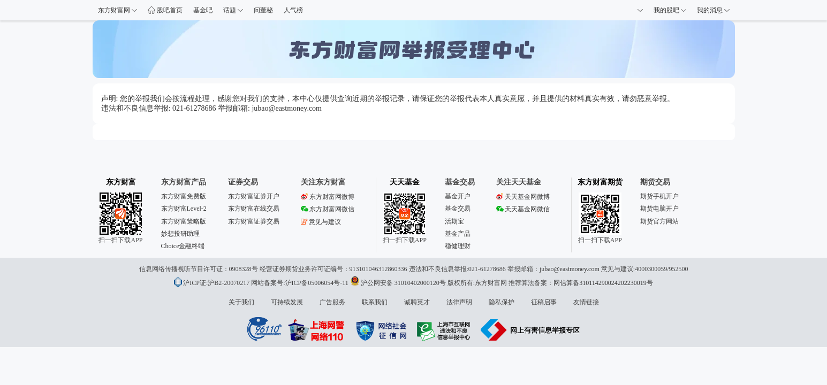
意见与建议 (321, 222)
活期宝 (454, 221)
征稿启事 (544, 302)
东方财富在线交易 (253, 208)
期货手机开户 (659, 196)
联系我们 (375, 302)
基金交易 (458, 208)
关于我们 (241, 302)
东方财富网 (117, 10)
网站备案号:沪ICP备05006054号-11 (300, 283)
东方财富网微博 (327, 197)
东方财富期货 (600, 182)
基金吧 (203, 10)
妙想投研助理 (180, 233)
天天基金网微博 (523, 197)
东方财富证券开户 (253, 196)
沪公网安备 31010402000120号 (398, 283)
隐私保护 (501, 302)
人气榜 (293, 10)
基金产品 (458, 233)
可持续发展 (287, 302)
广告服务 (332, 302)
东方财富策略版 (183, 221)
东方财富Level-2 (184, 208)
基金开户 (458, 196)
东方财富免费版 (183, 196)
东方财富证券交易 (253, 221)
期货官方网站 (659, 221)
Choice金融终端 (183, 246)
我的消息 (713, 10)
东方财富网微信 (327, 209)
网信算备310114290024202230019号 (603, 283)
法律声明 (459, 302)
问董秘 (263, 10)
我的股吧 (670, 10)
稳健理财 (458, 246)
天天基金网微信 (523, 209)
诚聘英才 (417, 302)
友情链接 (586, 302)
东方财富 (121, 182)
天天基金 (405, 182)
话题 (233, 10)
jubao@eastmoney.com (570, 269)
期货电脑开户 (659, 208)
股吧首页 (165, 10)
